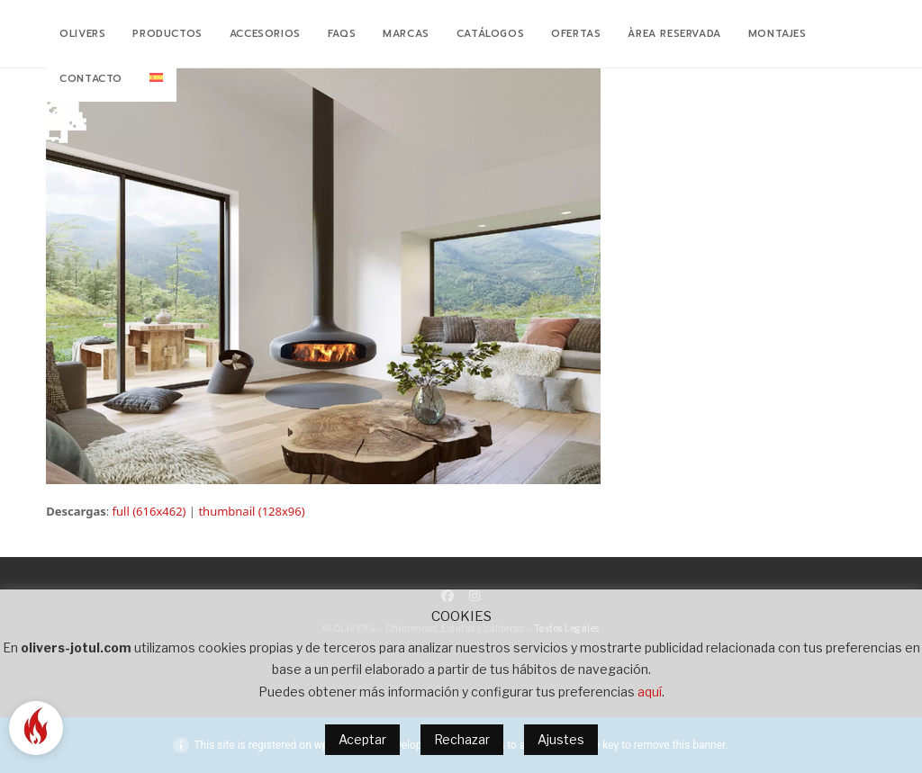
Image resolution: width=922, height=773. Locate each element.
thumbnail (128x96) (251, 511)
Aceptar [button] (362, 739)
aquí (649, 691)
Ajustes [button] (561, 739)
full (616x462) (149, 511)
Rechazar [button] (462, 739)
